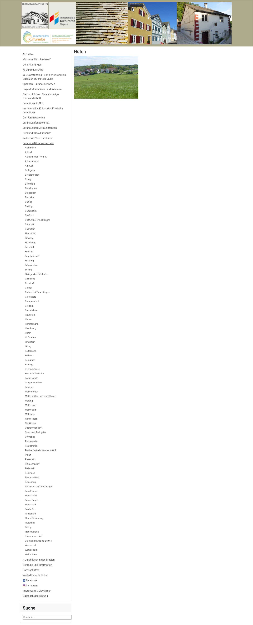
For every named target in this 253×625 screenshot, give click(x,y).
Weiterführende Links (35, 575)
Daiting (28, 202)
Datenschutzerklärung (35, 595)
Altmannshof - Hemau (36, 156)
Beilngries (30, 170)
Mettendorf (30, 405)
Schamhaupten (32, 500)
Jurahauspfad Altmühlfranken (40, 127)
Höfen (28, 333)
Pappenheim (31, 441)
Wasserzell (30, 545)
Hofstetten (30, 337)
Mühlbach (30, 414)
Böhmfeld (30, 184)
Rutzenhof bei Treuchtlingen (39, 486)
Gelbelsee (30, 278)
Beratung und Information (37, 564)
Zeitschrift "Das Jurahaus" (37, 138)
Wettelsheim (31, 550)
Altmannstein (31, 161)
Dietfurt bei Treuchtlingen (37, 220)
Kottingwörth (31, 378)
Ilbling (28, 346)
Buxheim (29, 197)
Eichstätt (29, 247)
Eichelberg (30, 242)
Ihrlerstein (30, 342)
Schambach (31, 495)
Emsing (28, 251)
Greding (29, 306)
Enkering (29, 260)
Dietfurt (29, 215)
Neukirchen (30, 423)
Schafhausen (31, 491)
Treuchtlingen (32, 531)
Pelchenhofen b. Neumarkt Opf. (40, 450)
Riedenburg (30, 482)
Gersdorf (29, 283)
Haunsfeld (30, 315)
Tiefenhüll (30, 522)
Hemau (28, 319)
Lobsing (29, 387)
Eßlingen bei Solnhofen (36, 274)
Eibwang (29, 238)
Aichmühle (30, 147)
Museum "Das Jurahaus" (37, 59)
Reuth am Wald (32, 477)
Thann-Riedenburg (34, 518)
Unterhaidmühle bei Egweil (38, 540)
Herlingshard (31, 324)
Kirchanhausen (32, 369)
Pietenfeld (30, 459)
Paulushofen (31, 446)
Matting (29, 400)
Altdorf (28, 152)
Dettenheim (31, 211)
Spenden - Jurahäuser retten (39, 84)
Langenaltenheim (33, 382)
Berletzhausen (32, 174)
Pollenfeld (30, 468)
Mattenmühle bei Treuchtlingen (40, 396)
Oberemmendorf (33, 428)
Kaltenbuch (30, 351)
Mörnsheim (30, 409)
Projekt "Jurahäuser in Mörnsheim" (42, 89)
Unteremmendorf (33, 536)
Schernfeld (30, 504)
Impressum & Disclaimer (37, 590)
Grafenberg (30, 296)
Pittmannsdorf (32, 464)
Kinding (29, 364)
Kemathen (30, 360)
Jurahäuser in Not (33, 103)
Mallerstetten (31, 391)
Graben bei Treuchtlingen (37, 292)
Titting (28, 527)
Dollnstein (30, 229)
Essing (28, 269)
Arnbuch (29, 165)
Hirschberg (30, 328)
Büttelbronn (31, 188)
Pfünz (28, 455)
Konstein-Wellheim (34, 373)
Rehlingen (30, 473)
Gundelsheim (31, 310)
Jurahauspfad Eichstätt (36, 122)
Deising (28, 206)
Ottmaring (30, 437)
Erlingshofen (31, 265)
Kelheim (29, 355)
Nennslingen (31, 418)
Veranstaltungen (32, 64)
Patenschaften (31, 570)
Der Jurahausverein (34, 117)
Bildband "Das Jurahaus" (37, 133)
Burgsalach (30, 193)
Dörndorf (29, 224)
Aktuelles (28, 54)
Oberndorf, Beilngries (35, 432)
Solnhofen (30, 509)
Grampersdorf (32, 301)
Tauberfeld (30, 513)
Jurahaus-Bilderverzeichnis (38, 143)
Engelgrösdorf (32, 256)
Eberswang (30, 233)
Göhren (28, 287)
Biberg (28, 179)
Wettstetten (31, 554)
